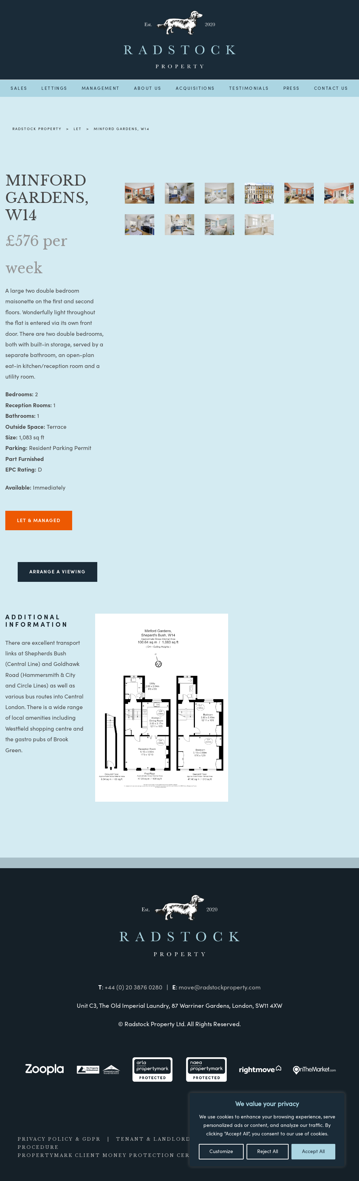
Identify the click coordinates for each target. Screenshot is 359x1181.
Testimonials (249, 88)
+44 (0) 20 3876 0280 (133, 987)
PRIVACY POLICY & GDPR (59, 1139)
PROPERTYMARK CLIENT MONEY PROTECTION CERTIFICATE (120, 1155)
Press (291, 88)
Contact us (331, 88)
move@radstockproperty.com (220, 987)
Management (101, 88)
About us (148, 88)
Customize (221, 1151)
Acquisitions (195, 88)
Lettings (54, 88)
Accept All (313, 1151)
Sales (19, 88)
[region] (267, 1130)
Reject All (267, 1151)
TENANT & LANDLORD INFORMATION (179, 1139)
